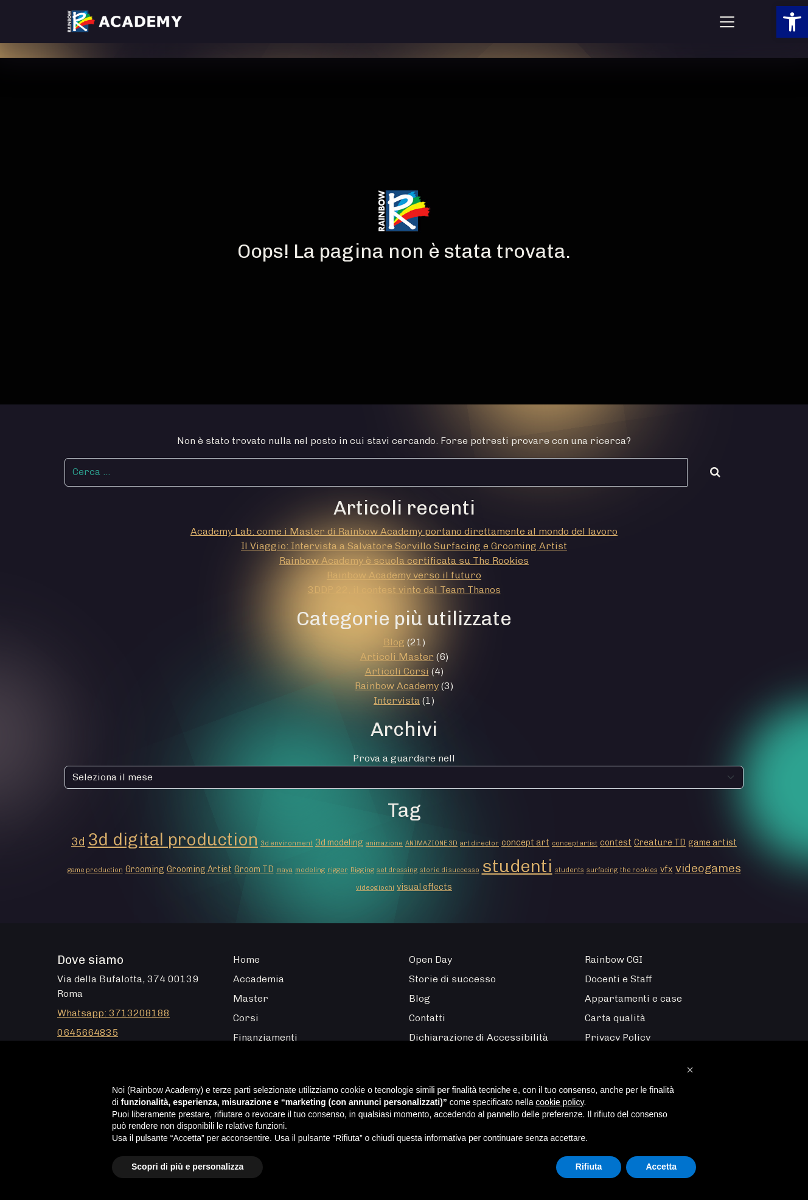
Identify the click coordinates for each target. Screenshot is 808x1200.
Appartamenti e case (633, 998)
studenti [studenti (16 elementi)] (517, 865)
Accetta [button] (661, 1166)
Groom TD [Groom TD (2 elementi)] (254, 869)
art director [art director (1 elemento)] (479, 843)
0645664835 (87, 1032)
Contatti (427, 1018)
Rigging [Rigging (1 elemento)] (362, 870)
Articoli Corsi (397, 671)
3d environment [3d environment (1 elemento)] (286, 843)
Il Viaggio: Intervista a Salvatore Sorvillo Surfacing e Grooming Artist (404, 546)
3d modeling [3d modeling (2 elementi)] (339, 843)
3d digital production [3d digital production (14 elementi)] (173, 839)
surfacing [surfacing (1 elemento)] (602, 870)
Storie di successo (452, 979)
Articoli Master (397, 656)
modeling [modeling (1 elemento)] (310, 870)
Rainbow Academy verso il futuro (404, 575)
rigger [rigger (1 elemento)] (337, 870)
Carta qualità (615, 1018)
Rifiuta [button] (589, 1166)
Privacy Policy (617, 1037)
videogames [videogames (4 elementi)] (708, 868)
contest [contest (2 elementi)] (616, 843)
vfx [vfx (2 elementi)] (666, 869)
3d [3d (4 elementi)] (78, 841)
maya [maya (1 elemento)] (284, 870)
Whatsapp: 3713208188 (113, 1013)
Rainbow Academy (397, 686)
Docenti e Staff (618, 979)
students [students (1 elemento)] (569, 870)
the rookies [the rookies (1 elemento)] (639, 870)
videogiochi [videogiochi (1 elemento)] (375, 888)
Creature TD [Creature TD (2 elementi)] (660, 843)
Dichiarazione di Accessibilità (478, 1037)
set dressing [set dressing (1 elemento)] (397, 870)
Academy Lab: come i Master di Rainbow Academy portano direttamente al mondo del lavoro (404, 531)
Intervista (397, 700)
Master (250, 998)
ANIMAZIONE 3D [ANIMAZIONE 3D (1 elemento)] (431, 843)
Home (246, 959)
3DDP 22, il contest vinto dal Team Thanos (404, 589)
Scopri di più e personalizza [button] (187, 1166)
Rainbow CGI (614, 959)
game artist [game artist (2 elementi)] (712, 843)
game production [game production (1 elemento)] (95, 870)
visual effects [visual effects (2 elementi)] (424, 887)
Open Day (430, 959)
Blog (394, 642)
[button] (792, 22)
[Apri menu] (727, 21)
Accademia (258, 979)
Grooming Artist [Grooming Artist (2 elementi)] (199, 869)
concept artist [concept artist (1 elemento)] (574, 843)
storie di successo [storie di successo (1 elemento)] (449, 870)
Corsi (246, 1018)
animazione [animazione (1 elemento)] (384, 843)
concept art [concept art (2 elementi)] (525, 843)
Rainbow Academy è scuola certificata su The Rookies (404, 560)
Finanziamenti (265, 1037)
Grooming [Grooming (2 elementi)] (144, 869)
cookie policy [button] (559, 1102)
